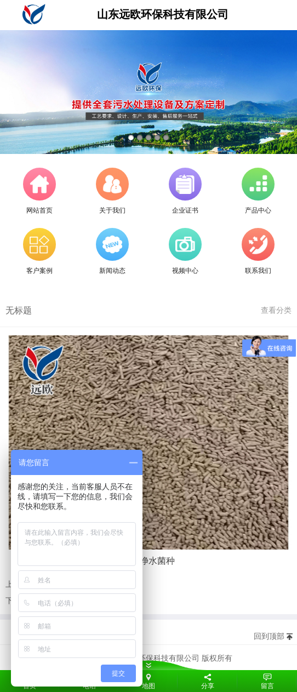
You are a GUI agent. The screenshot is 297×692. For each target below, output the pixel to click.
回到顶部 (269, 636)
